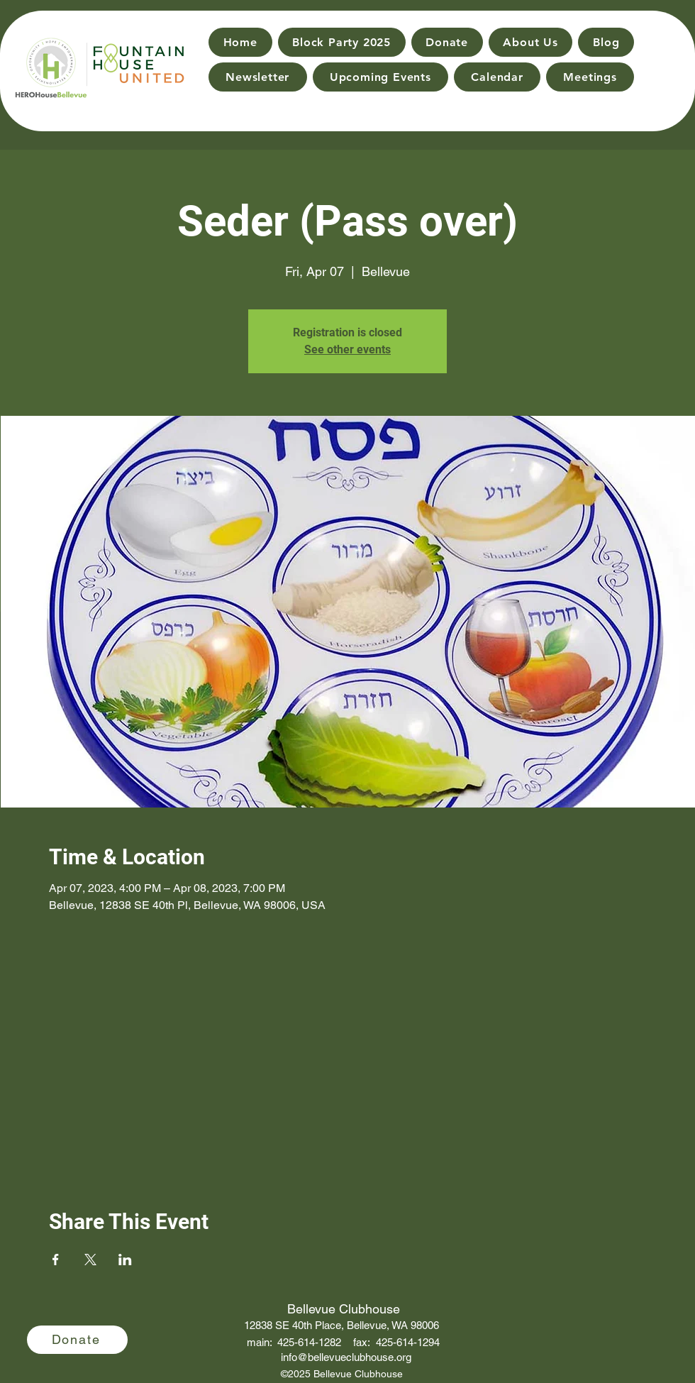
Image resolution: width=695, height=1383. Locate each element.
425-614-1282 (309, 1342)
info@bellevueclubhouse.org (346, 1357)
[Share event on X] (90, 1259)
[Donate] (77, 1340)
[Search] (667, 57)
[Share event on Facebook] (55, 1259)
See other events (347, 349)
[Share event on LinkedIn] (125, 1259)
